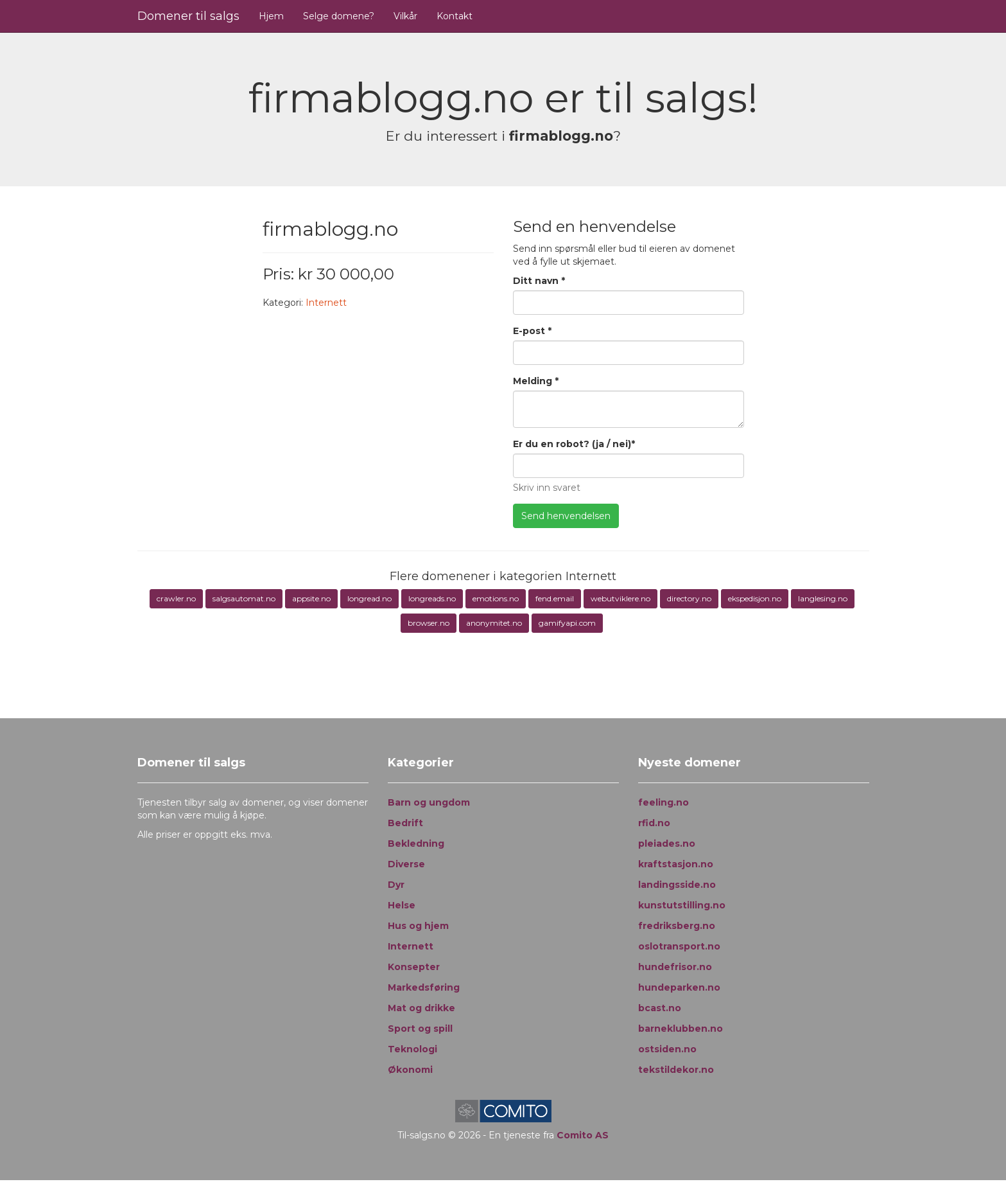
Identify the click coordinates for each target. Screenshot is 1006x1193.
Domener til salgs (188, 16)
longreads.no (432, 598)
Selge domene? (338, 16)
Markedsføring (424, 987)
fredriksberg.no (676, 926)
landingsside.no (677, 884)
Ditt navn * (539, 281)
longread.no (369, 598)
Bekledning (416, 843)
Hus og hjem (418, 926)
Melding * (536, 381)
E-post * (532, 331)
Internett (326, 302)
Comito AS (583, 1135)
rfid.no (654, 823)
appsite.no (311, 598)
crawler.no (176, 598)
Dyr (396, 884)
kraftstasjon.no (675, 864)
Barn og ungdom (429, 802)
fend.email (554, 598)
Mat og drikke (421, 1008)
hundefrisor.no (675, 967)
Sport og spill (420, 1028)
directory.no (689, 598)
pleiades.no (666, 843)
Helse (401, 905)
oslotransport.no (679, 946)
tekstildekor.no (676, 1069)
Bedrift (405, 823)
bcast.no (659, 1008)
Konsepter (414, 967)
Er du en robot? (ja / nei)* (574, 444)
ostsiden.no (667, 1049)
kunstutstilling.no (681, 905)
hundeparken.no (679, 987)
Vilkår (405, 16)
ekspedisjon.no (754, 598)
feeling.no (663, 802)
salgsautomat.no (243, 598)
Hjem (271, 16)
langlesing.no (822, 598)
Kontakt (455, 16)
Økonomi (410, 1069)
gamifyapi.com (567, 623)
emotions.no (496, 598)
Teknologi (412, 1049)
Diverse (406, 864)
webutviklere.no (620, 598)
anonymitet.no (494, 623)
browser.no (428, 623)
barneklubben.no (680, 1028)
